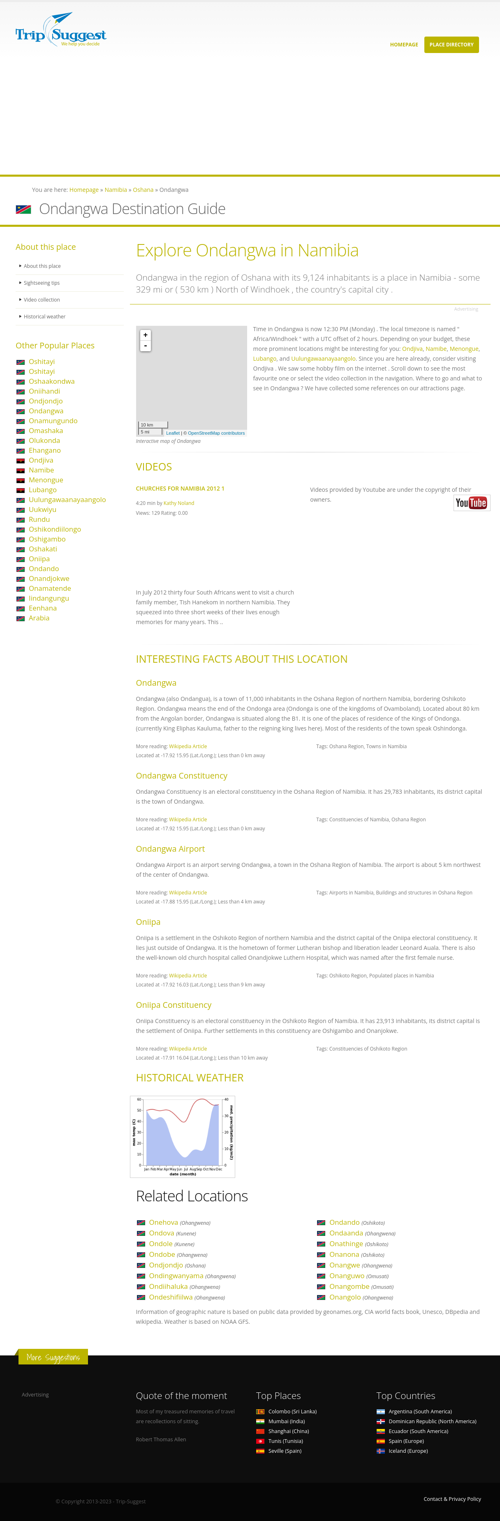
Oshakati (43, 548)
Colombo (286, 1411)
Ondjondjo (46, 401)
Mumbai (280, 1421)
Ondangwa (46, 410)
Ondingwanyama (192, 1275)
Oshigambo (47, 539)
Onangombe (361, 1286)
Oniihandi (44, 391)
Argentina (414, 1411)
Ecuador (413, 1431)
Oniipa (39, 558)
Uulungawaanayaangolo (67, 499)
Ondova (172, 1233)
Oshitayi (42, 361)
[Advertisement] (246, 117)
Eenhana (43, 608)
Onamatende (50, 588)
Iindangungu (49, 598)
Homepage (404, 44)
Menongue (46, 479)
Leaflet (173, 433)
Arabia (39, 617)
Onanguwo (359, 1275)
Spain (400, 1441)
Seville (278, 1450)
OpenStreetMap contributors (216, 433)
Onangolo (361, 1297)
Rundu (39, 519)
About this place (43, 266)
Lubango (43, 489)
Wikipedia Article (188, 746)
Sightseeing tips (43, 282)
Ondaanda (362, 1233)
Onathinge (358, 1243)
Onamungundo (53, 420)
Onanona (356, 1254)
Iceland (402, 1450)
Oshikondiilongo (55, 529)
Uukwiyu (42, 509)
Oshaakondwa (52, 381)
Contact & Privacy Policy (452, 1499)
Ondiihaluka (184, 1286)
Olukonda (44, 440)
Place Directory (452, 44)
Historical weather (46, 316)
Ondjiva (41, 460)
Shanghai (282, 1431)
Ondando (44, 568)
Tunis (279, 1441)
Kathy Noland (179, 503)
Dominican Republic (427, 1421)
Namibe (41, 470)
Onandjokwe (49, 578)
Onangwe (360, 1265)
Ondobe (178, 1254)
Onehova (180, 1222)
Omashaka (46, 430)
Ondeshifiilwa (187, 1297)
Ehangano (45, 450)
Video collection (43, 299)
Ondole (171, 1243)
